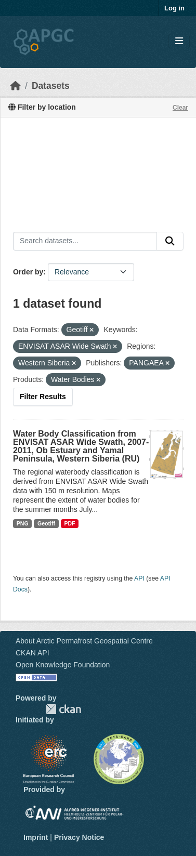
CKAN (63, 709)
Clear (180, 107)
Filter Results (43, 396)
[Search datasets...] (85, 241)
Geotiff (46, 523)
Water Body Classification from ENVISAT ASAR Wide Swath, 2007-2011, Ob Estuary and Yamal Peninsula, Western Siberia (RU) (81, 446)
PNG (23, 523)
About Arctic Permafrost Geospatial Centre (84, 641)
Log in (174, 8)
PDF (69, 523)
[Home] (15, 86)
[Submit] (170, 241)
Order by (28, 272)
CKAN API (32, 653)
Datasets (51, 86)
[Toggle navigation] (179, 41)
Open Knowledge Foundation (63, 665)
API (139, 578)
